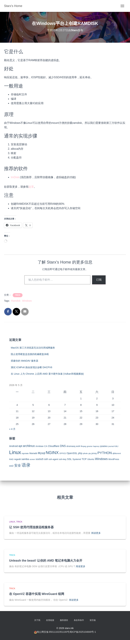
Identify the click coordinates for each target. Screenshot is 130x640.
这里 (31, 186)
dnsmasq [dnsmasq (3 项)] (71, 446)
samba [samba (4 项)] (25, 459)
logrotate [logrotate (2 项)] (25, 453)
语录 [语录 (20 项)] (26, 465)
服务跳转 (64, 620)
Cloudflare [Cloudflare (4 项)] (53, 446)
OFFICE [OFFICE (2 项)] (62, 453)
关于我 (37, 620)
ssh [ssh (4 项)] (46, 459)
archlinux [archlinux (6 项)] (29, 446)
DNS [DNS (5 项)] (63, 445)
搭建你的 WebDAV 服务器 (24, 360)
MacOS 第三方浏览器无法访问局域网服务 (33, 347)
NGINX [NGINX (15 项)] (52, 452)
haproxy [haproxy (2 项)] (96, 446)
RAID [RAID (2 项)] (11, 459)
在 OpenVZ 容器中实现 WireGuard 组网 (36, 594)
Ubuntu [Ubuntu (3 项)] (90, 459)
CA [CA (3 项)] (45, 446)
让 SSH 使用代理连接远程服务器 (31, 527)
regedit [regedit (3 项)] (17, 459)
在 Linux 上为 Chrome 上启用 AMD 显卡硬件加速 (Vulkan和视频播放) (47, 373)
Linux (12, 522)
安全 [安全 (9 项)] (17, 465)
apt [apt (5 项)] (20, 445)
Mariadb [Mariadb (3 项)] (33, 453)
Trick (17, 295)
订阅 (99, 279)
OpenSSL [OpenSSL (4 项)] (72, 453)
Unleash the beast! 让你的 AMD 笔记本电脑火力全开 (45, 560)
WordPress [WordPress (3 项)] (113, 459)
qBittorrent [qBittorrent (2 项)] (116, 453)
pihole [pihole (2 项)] (85, 453)
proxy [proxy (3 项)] (94, 453)
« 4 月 (12, 429)
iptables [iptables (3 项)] (104, 446)
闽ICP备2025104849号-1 (83, 632)
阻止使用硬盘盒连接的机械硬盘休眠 (30, 354)
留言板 (93, 620)
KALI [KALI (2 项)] (116, 446)
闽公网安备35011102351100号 (53, 632)
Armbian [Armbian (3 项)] (39, 446)
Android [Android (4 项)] (13, 446)
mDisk (15, 177)
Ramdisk (15, 300)
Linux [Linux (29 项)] (15, 452)
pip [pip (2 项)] (89, 453)
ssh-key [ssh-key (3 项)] (62, 459)
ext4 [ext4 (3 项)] (78, 446)
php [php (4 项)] (80, 453)
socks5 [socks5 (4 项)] (40, 459)
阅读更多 (96, 533)
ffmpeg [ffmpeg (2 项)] (83, 446)
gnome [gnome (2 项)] (89, 446)
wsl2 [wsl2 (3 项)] (11, 466)
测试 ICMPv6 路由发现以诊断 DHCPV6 (31, 367)
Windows (27, 300)
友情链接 (50, 620)
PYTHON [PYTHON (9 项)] (105, 453)
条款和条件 (79, 620)
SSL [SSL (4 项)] (69, 459)
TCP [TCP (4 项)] (84, 459)
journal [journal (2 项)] (111, 446)
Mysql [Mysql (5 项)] (41, 453)
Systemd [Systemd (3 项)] (76, 459)
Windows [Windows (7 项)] (101, 459)
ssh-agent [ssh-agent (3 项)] (53, 459)
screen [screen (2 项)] (32, 459)
